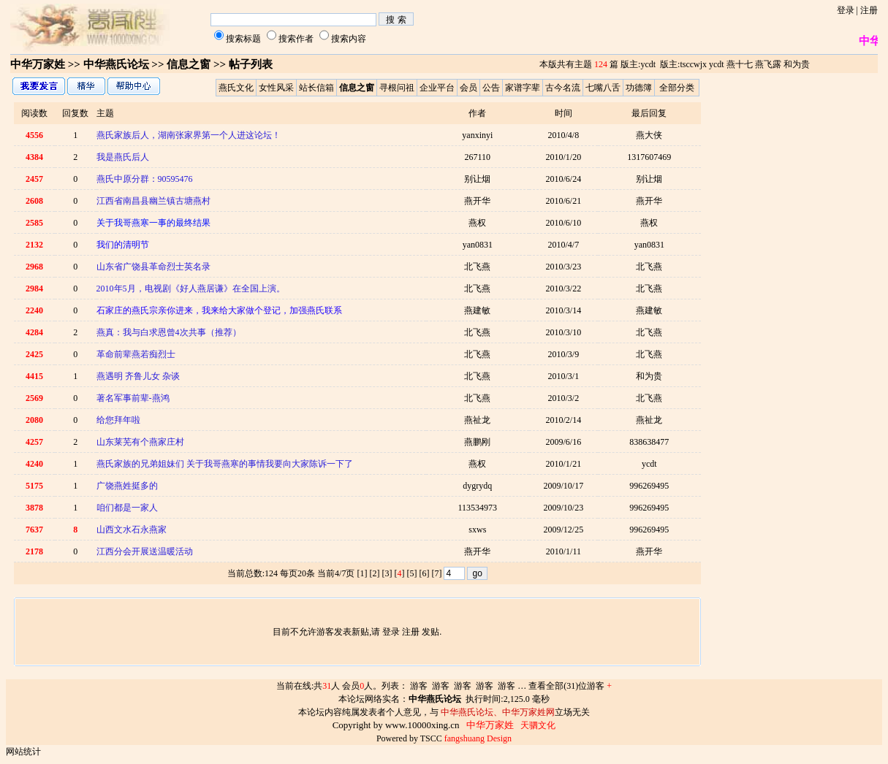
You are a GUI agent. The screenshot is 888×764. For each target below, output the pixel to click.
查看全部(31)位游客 (570, 686)
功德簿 (639, 88)
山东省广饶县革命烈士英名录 (153, 266)
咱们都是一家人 (127, 508)
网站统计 (23, 751)
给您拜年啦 (118, 420)
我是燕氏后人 (122, 157)
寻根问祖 (396, 88)
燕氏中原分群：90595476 (144, 179)
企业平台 (437, 88)
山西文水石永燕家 (131, 529)
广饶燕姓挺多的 (127, 486)
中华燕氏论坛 (116, 64)
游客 (419, 686)
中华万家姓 (37, 64)
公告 (491, 88)
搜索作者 (296, 39)
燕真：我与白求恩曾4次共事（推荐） (168, 332)
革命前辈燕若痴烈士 (135, 354)
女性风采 (276, 88)
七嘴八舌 (603, 88)
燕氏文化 (236, 88)
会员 (468, 88)
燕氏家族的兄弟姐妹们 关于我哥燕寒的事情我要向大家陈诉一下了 (224, 464)
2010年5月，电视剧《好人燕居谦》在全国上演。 (190, 288)
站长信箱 (316, 88)
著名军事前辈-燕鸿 (133, 398)
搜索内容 (348, 39)
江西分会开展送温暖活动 (144, 551)
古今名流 (562, 88)
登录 (845, 10)
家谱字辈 (522, 88)
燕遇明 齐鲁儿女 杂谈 (138, 376)
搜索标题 (243, 39)
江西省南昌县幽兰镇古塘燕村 (153, 201)
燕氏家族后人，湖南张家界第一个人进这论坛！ (188, 135)
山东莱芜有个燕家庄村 (140, 442)
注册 (869, 10)
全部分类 (676, 88)
